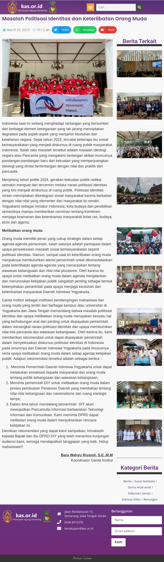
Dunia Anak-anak (139, 487)
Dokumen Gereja (139, 493)
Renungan (151, 499)
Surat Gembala (145, 481)
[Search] (139, 7)
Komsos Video (131, 499)
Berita (127, 481)
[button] (90, 7)
